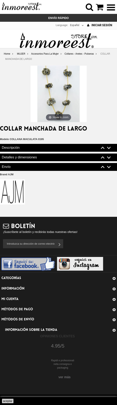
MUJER (21, 53)
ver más (64, 377)
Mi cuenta (9, 299)
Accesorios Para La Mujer (45, 53)
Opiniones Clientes (57, 336)
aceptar (7, 401)
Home (7, 53)
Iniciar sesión (99, 25)
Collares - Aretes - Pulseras (79, 53)
